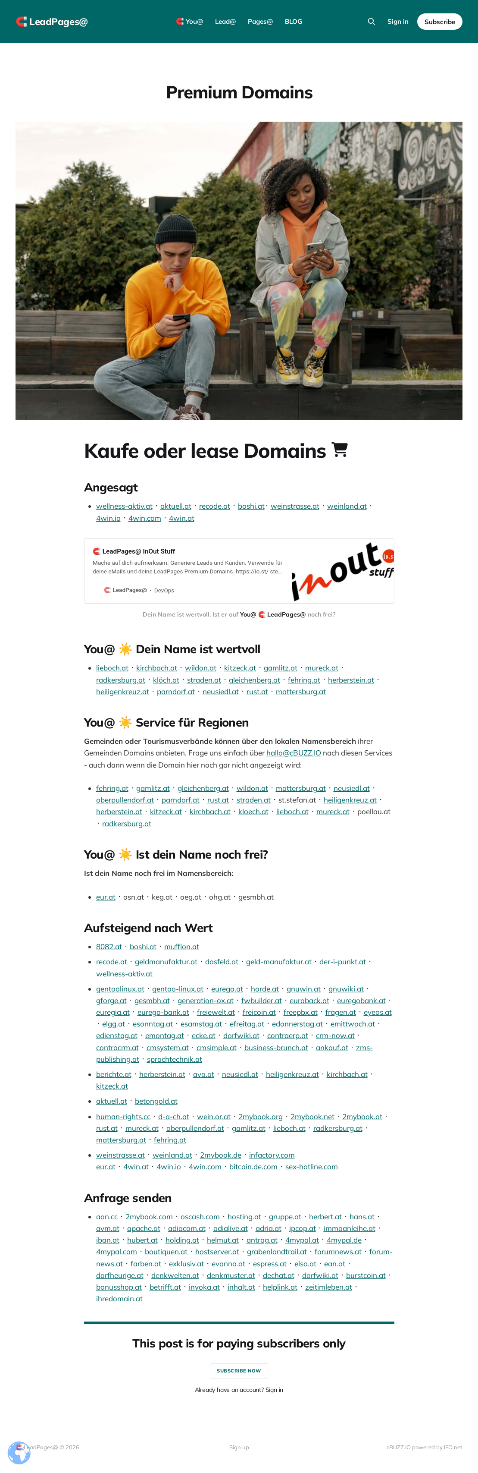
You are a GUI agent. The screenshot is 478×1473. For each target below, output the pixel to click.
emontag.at (164, 1035)
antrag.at (262, 1239)
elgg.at (113, 1023)
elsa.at (305, 1263)
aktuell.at (175, 505)
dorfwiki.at (241, 1035)
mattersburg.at (301, 691)
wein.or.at (214, 1116)
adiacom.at (187, 1228)
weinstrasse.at (295, 505)
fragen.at (340, 1012)
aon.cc (107, 1216)
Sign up (239, 1447)
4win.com (144, 517)
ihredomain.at (119, 1298)
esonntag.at (153, 1023)
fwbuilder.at (261, 1000)
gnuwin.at (304, 988)
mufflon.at (181, 946)
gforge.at (111, 1000)
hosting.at (244, 1216)
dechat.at (278, 1275)
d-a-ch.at (173, 1116)
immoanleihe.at (349, 1228)
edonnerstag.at (297, 1023)
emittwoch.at (353, 1023)
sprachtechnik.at (174, 1059)
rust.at (257, 691)
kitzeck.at (240, 667)
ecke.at (204, 1035)
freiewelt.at (216, 1012)
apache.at (143, 1228)
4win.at (181, 517)
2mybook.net (312, 1116)
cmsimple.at (217, 1047)
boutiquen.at (166, 1251)
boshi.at (251, 505)
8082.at (109, 946)
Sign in (398, 21)
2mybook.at (362, 1116)
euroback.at (309, 1000)
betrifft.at (165, 1286)
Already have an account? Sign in (239, 1390)
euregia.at (113, 1012)
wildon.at (200, 667)
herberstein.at (351, 679)
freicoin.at (259, 1012)
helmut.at (223, 1239)
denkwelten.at (175, 1275)
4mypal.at (302, 1239)
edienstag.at (116, 1035)
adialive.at (230, 1228)
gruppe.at (285, 1216)
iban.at (107, 1239)
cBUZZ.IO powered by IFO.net (424, 1447)
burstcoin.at (366, 1275)
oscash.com (200, 1216)
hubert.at (142, 1239)
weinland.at (347, 505)
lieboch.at (112, 667)
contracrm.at (117, 1047)
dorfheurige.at (120, 1275)
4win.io (108, 517)
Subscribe (440, 22)
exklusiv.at (186, 1263)
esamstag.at (201, 1023)
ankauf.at (332, 1047)
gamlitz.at (280, 667)
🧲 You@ (189, 21)
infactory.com (272, 1154)
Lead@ (225, 21)
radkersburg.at (120, 679)
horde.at (265, 988)
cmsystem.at (168, 1047)
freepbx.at (301, 1012)
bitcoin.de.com (253, 1166)
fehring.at (304, 679)
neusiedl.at (221, 691)
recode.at (214, 505)
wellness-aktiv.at (124, 505)
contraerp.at (287, 1035)
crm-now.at (335, 1035)
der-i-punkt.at (342, 961)
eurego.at (227, 988)
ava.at (203, 1074)
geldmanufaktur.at (166, 961)
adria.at (268, 1228)
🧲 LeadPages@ (52, 21)
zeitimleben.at (328, 1286)
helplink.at (280, 1286)
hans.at (362, 1216)
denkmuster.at (231, 1275)
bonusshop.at (119, 1286)
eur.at (106, 896)
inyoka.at (204, 1286)
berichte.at (113, 1074)
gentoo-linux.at (177, 988)
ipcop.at (302, 1228)
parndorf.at (176, 691)
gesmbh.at (152, 1000)
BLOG (293, 21)
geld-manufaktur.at (279, 961)
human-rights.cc (123, 1116)
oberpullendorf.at (125, 799)
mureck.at (321, 667)
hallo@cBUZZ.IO (293, 752)
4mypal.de (344, 1239)
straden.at (204, 679)
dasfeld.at (221, 961)
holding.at (182, 1239)
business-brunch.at (276, 1047)
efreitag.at (247, 1023)
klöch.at (166, 679)
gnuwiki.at (346, 988)
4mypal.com (116, 1251)
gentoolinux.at (120, 988)
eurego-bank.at (163, 1012)
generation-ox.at (206, 1000)
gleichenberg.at (254, 679)
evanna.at (228, 1263)
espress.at (270, 1263)
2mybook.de (220, 1154)
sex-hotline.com (311, 1166)
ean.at (334, 1263)
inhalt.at (241, 1286)
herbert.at (325, 1216)
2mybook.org (260, 1116)
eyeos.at (378, 1012)
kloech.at (253, 811)
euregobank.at (361, 1000)
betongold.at (156, 1100)
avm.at (107, 1228)
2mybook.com (149, 1216)
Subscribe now (239, 1371)
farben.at (146, 1263)
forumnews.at (338, 1251)
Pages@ (260, 21)
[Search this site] (371, 21)
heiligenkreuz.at (122, 691)
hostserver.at (217, 1251)
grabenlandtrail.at (277, 1251)
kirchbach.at (156, 667)
